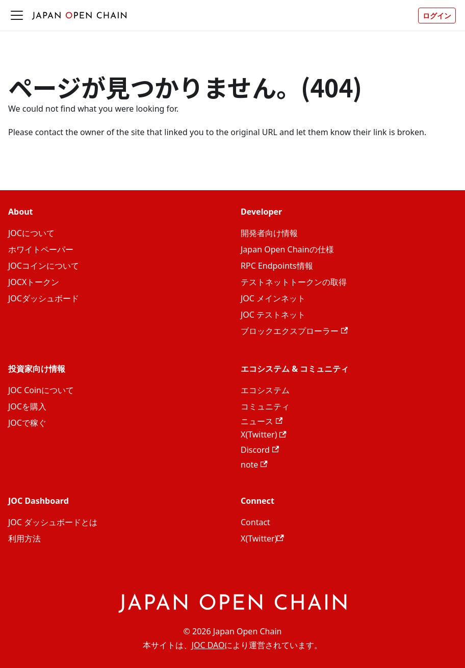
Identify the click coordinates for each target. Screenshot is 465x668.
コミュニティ (265, 406)
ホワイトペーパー (40, 249)
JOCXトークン (33, 282)
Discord (260, 449)
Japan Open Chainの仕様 (287, 249)
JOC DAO (208, 645)
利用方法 (24, 538)
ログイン (437, 15)
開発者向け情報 (269, 233)
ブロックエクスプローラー (294, 331)
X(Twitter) (264, 434)
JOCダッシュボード (43, 298)
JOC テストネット (273, 314)
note (254, 464)
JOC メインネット (273, 298)
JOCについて (31, 233)
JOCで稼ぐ (27, 422)
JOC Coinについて (41, 390)
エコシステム (265, 390)
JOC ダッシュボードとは (52, 522)
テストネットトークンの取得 (294, 282)
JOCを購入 (27, 406)
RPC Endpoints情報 (277, 265)
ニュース (261, 421)
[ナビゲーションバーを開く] (16, 15)
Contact (255, 522)
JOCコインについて (43, 265)
